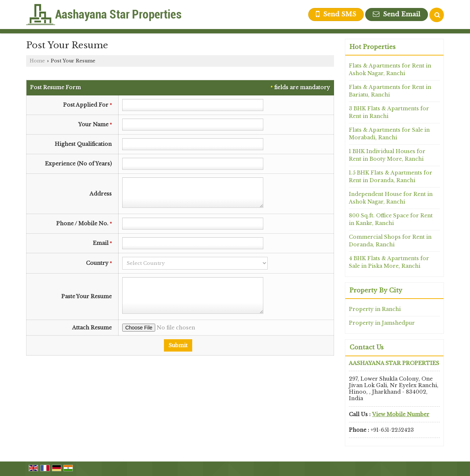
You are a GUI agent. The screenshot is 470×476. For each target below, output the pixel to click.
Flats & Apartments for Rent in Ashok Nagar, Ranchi (390, 69)
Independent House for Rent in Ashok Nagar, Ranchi (391, 198)
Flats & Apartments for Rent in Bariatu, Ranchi (390, 91)
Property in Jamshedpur (382, 323)
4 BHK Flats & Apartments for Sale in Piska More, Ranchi (389, 262)
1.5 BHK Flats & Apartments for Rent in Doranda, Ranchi (390, 176)
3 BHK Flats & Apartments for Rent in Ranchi (389, 112)
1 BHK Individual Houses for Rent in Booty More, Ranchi (387, 155)
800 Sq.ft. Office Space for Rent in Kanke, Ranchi (391, 219)
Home (37, 60)
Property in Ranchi (375, 309)
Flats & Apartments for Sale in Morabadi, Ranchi (389, 134)
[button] (400, 414)
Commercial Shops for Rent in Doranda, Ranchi (390, 241)
